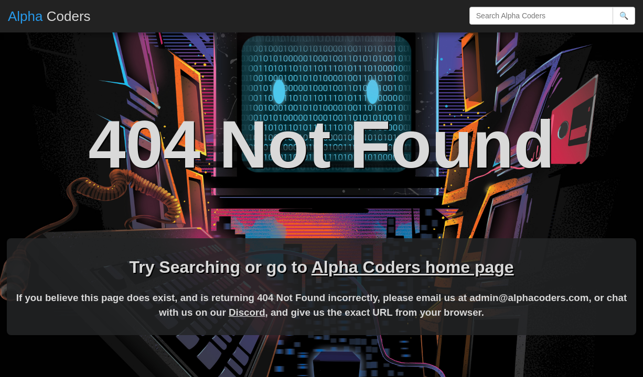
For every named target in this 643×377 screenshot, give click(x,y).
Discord (247, 312)
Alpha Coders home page (413, 267)
